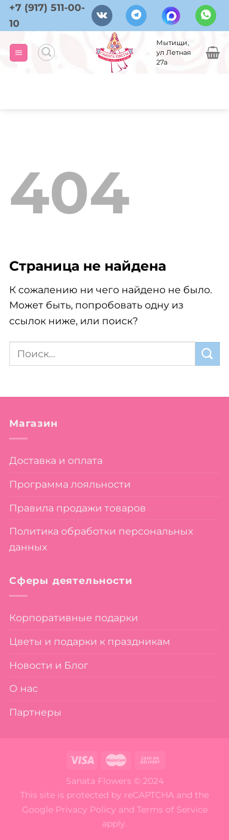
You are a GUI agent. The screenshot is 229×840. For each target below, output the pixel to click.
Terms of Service (172, 809)
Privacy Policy (86, 809)
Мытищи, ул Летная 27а (173, 52)
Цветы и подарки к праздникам (89, 641)
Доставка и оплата (56, 460)
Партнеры (35, 712)
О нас (23, 688)
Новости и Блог (49, 665)
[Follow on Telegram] (136, 15)
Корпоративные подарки (73, 618)
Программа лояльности (70, 484)
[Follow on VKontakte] (102, 15)
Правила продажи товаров (77, 508)
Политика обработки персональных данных (101, 539)
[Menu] (18, 53)
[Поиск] (46, 52)
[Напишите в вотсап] (205, 15)
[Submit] (207, 354)
